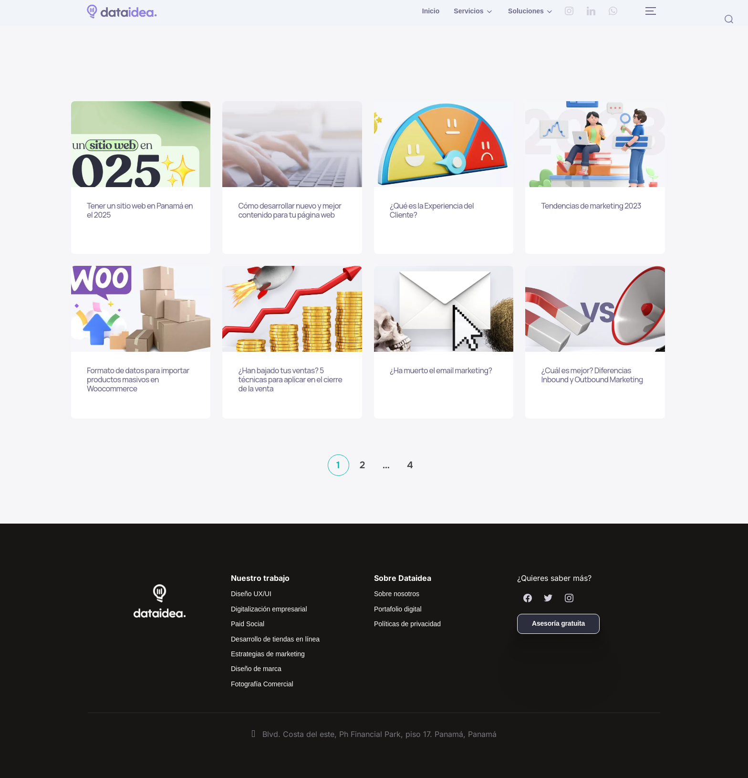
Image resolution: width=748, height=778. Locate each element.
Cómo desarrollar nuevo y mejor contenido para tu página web (289, 210)
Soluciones (531, 11)
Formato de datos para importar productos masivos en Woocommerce (138, 380)
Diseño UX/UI (251, 594)
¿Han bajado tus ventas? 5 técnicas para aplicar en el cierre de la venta (290, 380)
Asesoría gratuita (558, 623)
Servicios (474, 11)
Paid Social (247, 624)
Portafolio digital (398, 609)
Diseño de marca (256, 669)
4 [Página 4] (410, 465)
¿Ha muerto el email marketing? (441, 370)
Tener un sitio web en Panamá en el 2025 (140, 210)
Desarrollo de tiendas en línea (275, 639)
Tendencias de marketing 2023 (591, 205)
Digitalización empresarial (269, 609)
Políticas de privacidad (407, 624)
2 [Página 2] (362, 465)
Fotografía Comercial (262, 684)
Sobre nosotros (396, 594)
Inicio (431, 11)
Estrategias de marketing (268, 654)
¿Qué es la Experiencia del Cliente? (432, 210)
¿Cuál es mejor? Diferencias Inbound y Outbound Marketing (592, 375)
